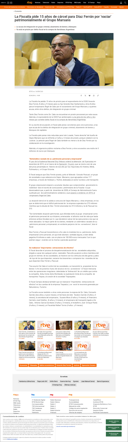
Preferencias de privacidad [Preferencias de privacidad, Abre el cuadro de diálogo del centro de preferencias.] (113, 434)
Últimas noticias (70, 385)
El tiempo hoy (57, 385)
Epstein (76, 381)
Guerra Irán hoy (65, 381)
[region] (64, 428)
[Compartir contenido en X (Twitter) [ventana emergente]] (85, 95)
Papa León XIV (42, 381)
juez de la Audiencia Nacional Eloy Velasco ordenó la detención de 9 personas (62, 162)
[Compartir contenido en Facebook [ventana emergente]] (81, 95)
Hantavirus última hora (27, 381)
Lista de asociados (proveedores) (65, 426)
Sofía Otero (54, 381)
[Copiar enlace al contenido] (98, 95)
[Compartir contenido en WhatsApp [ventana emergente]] (94, 95)
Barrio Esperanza (103, 381)
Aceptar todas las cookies (114, 421)
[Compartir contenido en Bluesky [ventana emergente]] (89, 95)
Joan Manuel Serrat (88, 381)
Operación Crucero (66, 164)
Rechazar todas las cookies (113, 428)
